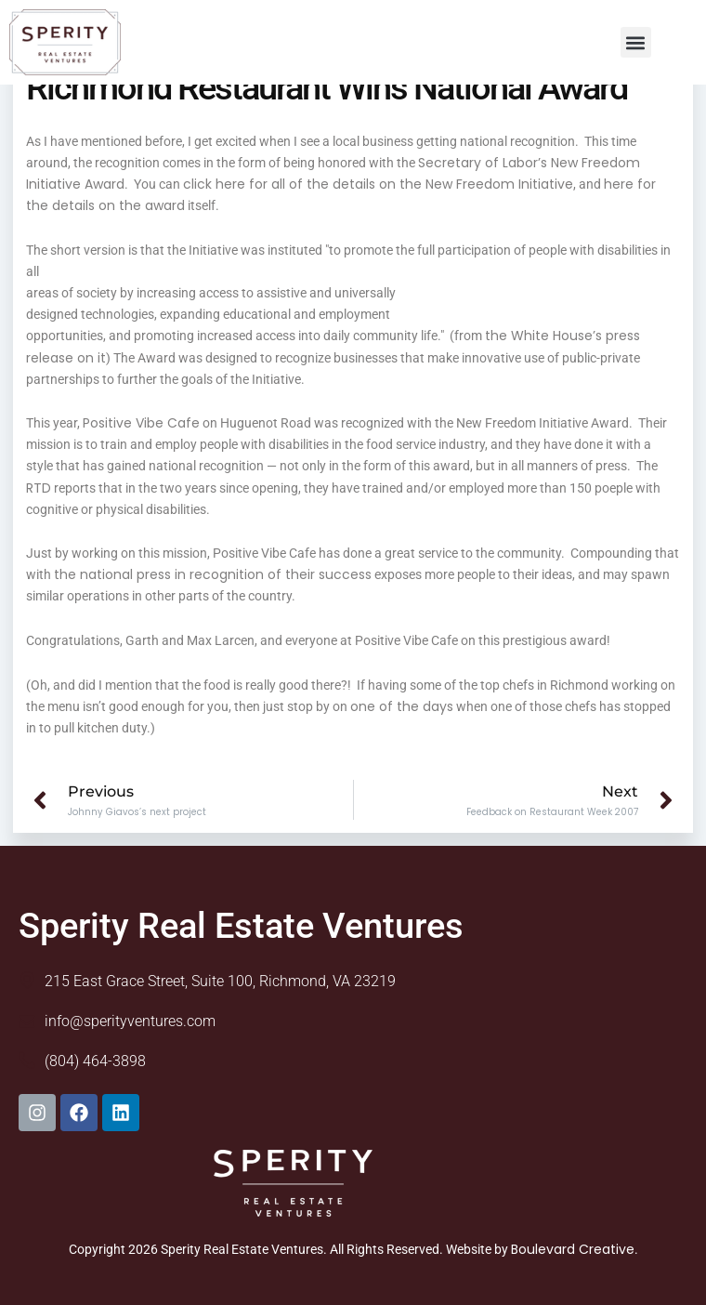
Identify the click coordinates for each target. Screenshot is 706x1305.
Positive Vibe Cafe (141, 423)
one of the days (401, 706)
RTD (38, 488)
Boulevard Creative (572, 1249)
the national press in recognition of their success (213, 574)
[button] (636, 42)
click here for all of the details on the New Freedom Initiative (378, 184)
